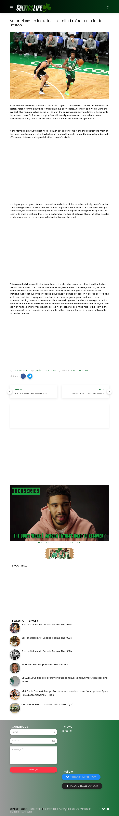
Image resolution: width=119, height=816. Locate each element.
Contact (47, 809)
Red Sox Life (73, 809)
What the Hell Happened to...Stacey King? (45, 664)
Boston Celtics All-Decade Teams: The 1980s (47, 651)
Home (32, 809)
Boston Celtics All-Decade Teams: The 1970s (47, 624)
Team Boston (26, 812)
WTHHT (39, 809)
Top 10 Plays (58, 809)
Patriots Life (85, 809)
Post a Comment (79, 370)
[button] (23, 376)
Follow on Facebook (83, 785)
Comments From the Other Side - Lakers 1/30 (47, 704)
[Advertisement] (59, 344)
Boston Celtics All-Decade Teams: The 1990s (47, 638)
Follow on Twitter (83, 777)
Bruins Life (14, 812)
